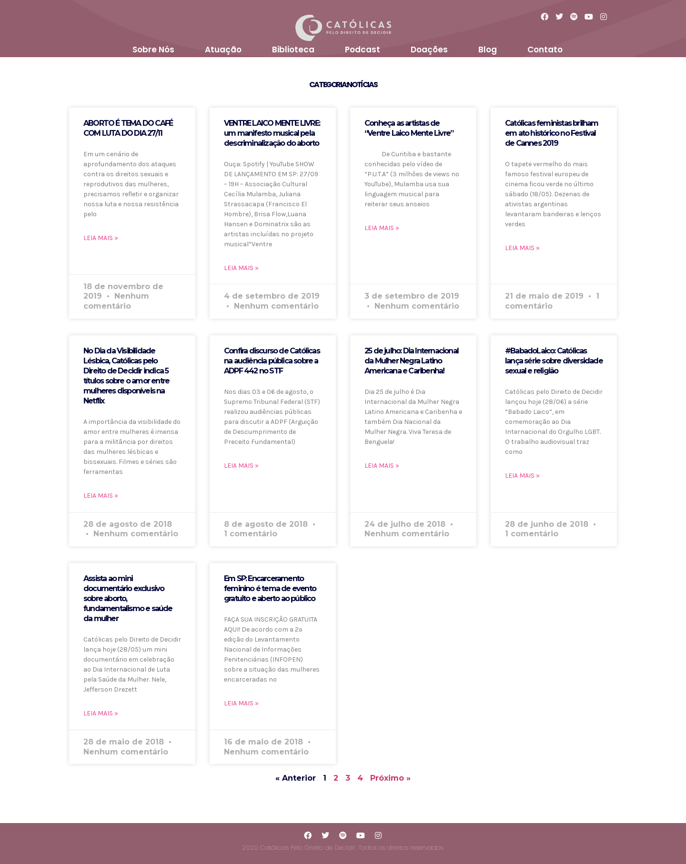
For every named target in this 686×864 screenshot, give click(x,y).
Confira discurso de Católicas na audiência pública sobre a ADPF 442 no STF (272, 360)
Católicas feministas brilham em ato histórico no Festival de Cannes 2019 (551, 133)
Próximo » (390, 778)
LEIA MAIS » (100, 238)
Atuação (223, 49)
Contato (545, 49)
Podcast (362, 49)
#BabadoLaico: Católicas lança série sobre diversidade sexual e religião (554, 360)
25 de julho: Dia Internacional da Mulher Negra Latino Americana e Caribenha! (411, 360)
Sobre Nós (153, 49)
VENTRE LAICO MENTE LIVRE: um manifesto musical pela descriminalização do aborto (272, 133)
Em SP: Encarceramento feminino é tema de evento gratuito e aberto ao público (270, 588)
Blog (487, 49)
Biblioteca (293, 49)
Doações (429, 49)
